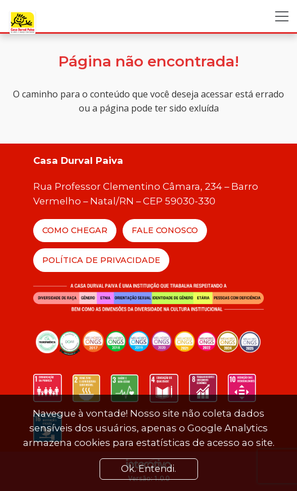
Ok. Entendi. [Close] (148, 468)
